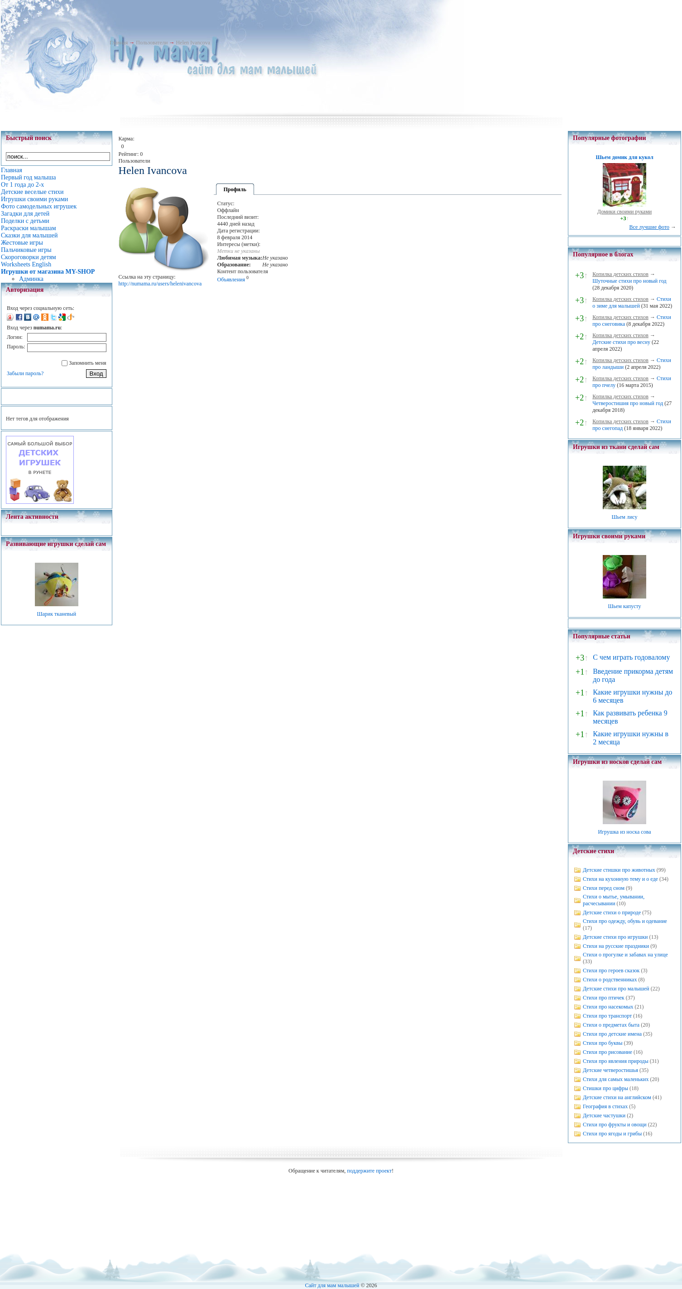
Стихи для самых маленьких (615, 1079)
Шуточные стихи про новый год (629, 281)
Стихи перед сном (603, 888)
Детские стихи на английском (617, 1097)
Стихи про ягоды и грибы (612, 1133)
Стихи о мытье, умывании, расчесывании (613, 900)
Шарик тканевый (56, 614)
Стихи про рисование (607, 1052)
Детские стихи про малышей (616, 988)
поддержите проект (369, 1171)
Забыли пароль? (25, 373)
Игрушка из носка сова (624, 832)
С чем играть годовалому (631, 657)
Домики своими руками (624, 211)
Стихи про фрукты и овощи (615, 1124)
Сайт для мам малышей (332, 1285)
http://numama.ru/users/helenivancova (160, 283)
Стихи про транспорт (607, 1016)
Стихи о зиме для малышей (631, 302)
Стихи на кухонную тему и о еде (620, 879)
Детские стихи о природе (612, 912)
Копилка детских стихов (620, 274)
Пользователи (152, 42)
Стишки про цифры (605, 1088)
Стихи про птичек (603, 998)
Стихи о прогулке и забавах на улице (625, 954)
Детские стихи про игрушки (615, 937)
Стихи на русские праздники (616, 946)
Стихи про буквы (603, 1043)
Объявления (231, 279)
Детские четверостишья (610, 1070)
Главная (119, 42)
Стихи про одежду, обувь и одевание (625, 921)
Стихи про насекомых (608, 1007)
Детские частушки (604, 1115)
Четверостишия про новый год (627, 403)
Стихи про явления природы (615, 1061)
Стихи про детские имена (612, 1034)
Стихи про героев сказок (611, 970)
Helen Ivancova (193, 42)
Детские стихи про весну (621, 342)
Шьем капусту (624, 606)
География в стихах (605, 1106)
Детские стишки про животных (619, 870)
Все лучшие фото (649, 227)
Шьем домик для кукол (624, 157)
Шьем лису (624, 517)
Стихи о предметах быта (611, 1025)
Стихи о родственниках (610, 979)
